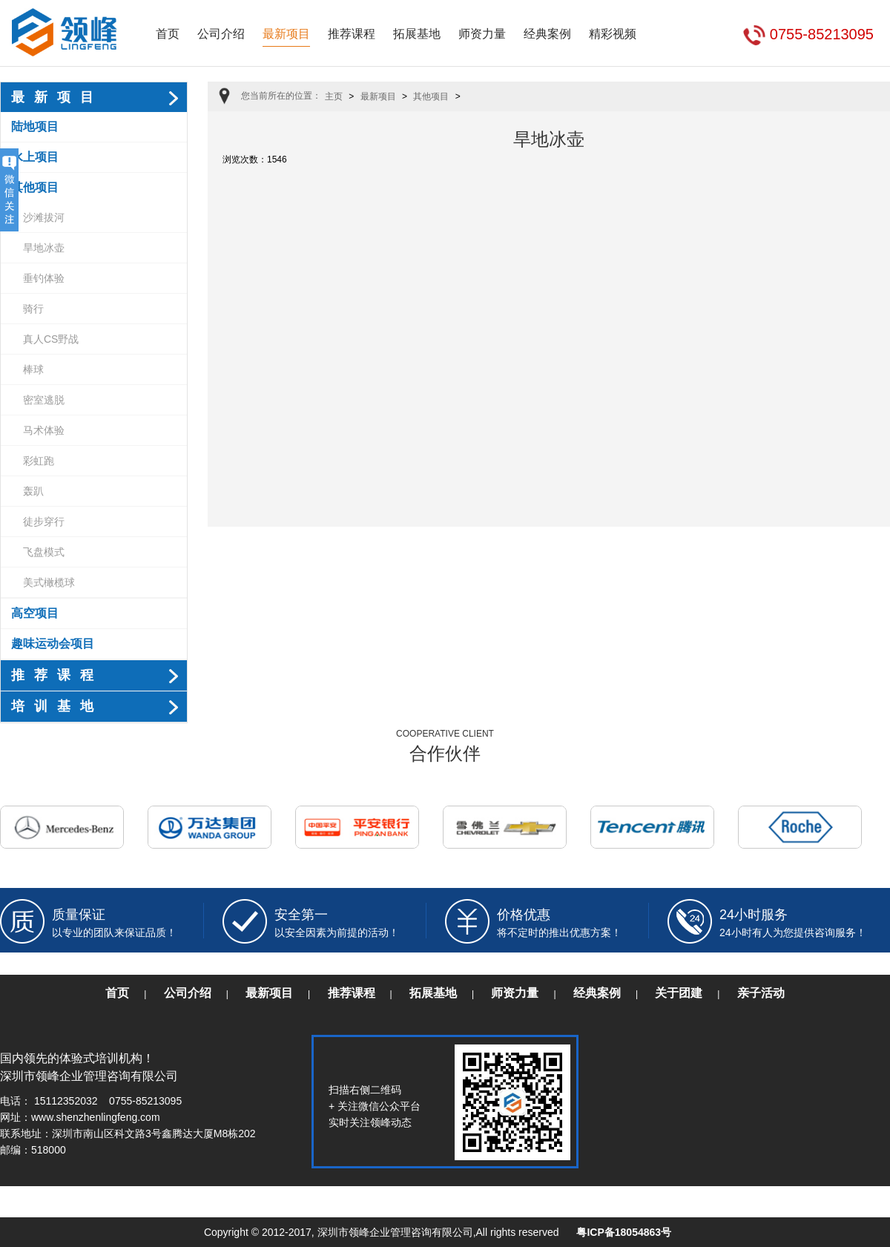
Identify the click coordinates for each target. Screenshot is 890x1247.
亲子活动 (761, 993)
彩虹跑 (38, 461)
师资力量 (482, 33)
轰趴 (33, 491)
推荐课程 (351, 33)
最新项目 (286, 33)
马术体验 (44, 430)
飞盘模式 (44, 552)
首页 (167, 33)
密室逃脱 (44, 400)
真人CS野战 (51, 339)
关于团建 (678, 993)
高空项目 (35, 613)
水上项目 (35, 157)
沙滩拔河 (44, 217)
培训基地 (57, 706)
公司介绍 (221, 33)
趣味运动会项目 (52, 643)
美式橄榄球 (49, 582)
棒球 (33, 369)
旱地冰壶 (44, 248)
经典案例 (547, 33)
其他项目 (35, 187)
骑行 (33, 309)
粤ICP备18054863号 (623, 1232)
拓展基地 (417, 33)
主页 (334, 96)
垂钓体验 (44, 278)
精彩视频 (612, 33)
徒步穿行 (44, 521)
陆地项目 (35, 126)
